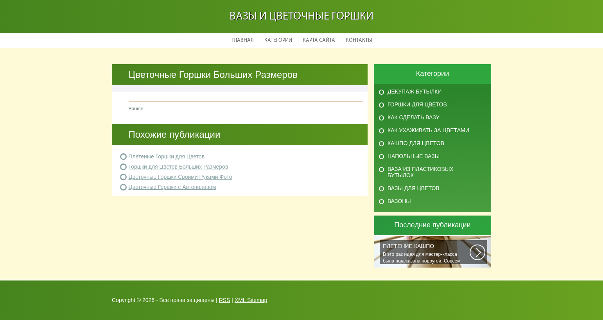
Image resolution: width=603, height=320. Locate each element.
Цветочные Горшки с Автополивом (172, 187)
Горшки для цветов (417, 104)
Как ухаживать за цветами (428, 130)
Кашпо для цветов (416, 143)
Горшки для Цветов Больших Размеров (178, 167)
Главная (243, 40)
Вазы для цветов (414, 188)
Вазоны (399, 201)
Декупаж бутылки (414, 91)
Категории (278, 40)
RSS (224, 300)
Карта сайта (319, 40)
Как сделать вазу (413, 117)
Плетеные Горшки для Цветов (167, 156)
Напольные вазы (414, 156)
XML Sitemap (251, 300)
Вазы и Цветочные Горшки (301, 16)
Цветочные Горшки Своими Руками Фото (180, 177)
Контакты (359, 40)
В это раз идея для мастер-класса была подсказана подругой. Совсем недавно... (426, 253)
